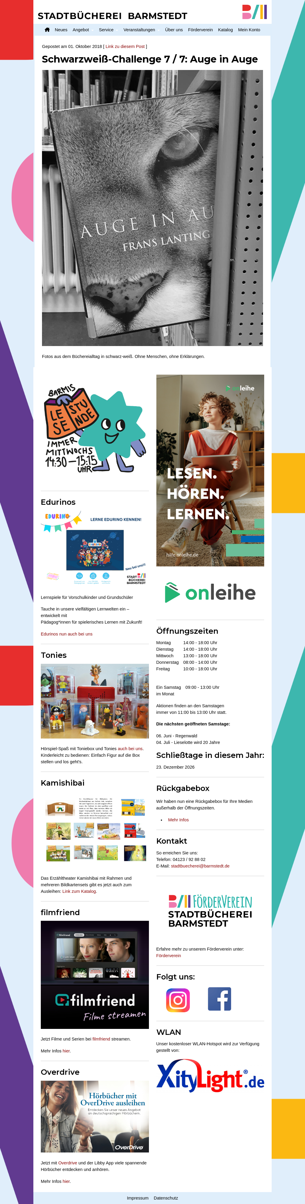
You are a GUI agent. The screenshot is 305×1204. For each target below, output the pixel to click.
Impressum (137, 1198)
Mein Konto (249, 29)
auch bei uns (130, 748)
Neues (61, 29)
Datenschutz (166, 1198)
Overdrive (67, 1163)
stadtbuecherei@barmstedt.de (200, 866)
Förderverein (200, 29)
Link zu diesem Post (124, 46)
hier (66, 1051)
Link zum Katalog (79, 891)
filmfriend (101, 1039)
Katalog (225, 29)
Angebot (81, 29)
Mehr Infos (178, 819)
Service (106, 29)
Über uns (174, 29)
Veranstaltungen (139, 29)
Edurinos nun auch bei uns (67, 634)
